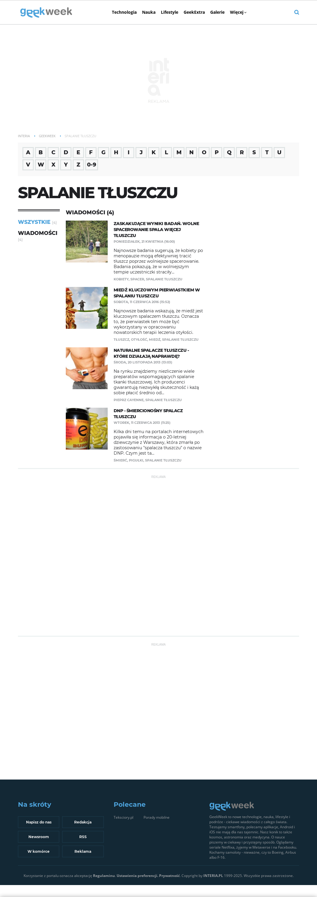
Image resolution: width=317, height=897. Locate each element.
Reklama (82, 851)
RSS (83, 837)
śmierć (120, 460)
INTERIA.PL (213, 875)
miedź (154, 339)
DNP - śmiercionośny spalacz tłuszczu (148, 413)
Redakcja (83, 822)
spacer (137, 279)
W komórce (39, 851)
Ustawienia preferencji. (137, 875)
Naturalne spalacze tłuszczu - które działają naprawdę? (151, 353)
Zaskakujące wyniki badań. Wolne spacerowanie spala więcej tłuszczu (156, 229)
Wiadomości (37, 233)
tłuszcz (121, 339)
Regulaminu (104, 875)
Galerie (217, 12)
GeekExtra (194, 12)
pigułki (136, 460)
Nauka (149, 12)
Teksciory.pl (123, 817)
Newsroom (38, 837)
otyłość (139, 339)
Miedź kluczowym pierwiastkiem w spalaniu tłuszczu (157, 293)
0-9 (91, 164)
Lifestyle (169, 12)
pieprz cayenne (129, 400)
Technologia (124, 12)
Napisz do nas (38, 822)
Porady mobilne (157, 817)
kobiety (121, 279)
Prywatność (169, 875)
